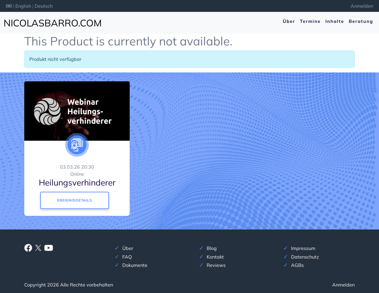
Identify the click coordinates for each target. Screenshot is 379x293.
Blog (212, 248)
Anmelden (362, 6)
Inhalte (334, 21)
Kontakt (215, 257)
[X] (38, 247)
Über (289, 21)
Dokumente (134, 265)
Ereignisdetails (74, 200)
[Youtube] (48, 249)
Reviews (216, 265)
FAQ (127, 257)
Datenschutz (305, 257)
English (23, 6)
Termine (310, 21)
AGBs (297, 265)
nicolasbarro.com (53, 23)
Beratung (361, 21)
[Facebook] (28, 249)
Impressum (303, 248)
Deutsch (44, 6)
